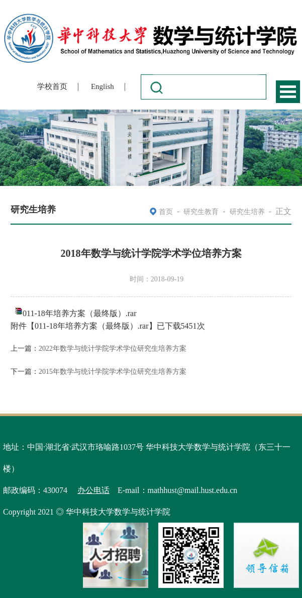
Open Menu (288, 91)
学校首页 (52, 86)
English (102, 86)
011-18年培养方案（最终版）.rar (80, 313)
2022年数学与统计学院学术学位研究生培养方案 (112, 348)
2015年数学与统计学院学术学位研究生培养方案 (112, 371)
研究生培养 (247, 212)
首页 (166, 212)
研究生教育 (201, 212)
